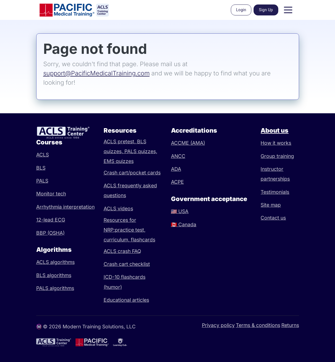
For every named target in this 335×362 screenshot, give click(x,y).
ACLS (42, 155)
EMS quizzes (119, 161)
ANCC (178, 156)
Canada (184, 224)
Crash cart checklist (127, 264)
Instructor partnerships (275, 174)
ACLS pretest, (120, 141)
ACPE (177, 182)
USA (180, 211)
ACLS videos (118, 208)
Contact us (273, 218)
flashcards (143, 240)
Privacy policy (218, 325)
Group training (277, 156)
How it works (276, 143)
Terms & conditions (258, 325)
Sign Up (266, 10)
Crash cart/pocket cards (132, 173)
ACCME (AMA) (188, 143)
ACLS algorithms (55, 262)
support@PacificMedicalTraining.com (96, 73)
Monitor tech (51, 194)
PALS (42, 181)
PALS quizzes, (140, 151)
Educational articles (126, 300)
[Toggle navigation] (288, 10)
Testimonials (275, 192)
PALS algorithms (55, 288)
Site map (271, 205)
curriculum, (117, 240)
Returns (290, 325)
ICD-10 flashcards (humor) (124, 282)
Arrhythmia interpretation (65, 207)
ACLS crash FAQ (122, 251)
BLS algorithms (53, 275)
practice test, (130, 230)
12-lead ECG (50, 220)
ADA (176, 169)
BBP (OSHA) (50, 233)
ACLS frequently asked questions (130, 190)
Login (241, 10)
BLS (40, 168)
